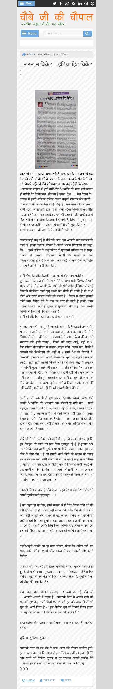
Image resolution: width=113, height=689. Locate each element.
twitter (54, 3)
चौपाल (68, 680)
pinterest (92, 3)
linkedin (80, 3)
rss (73, 3)
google (67, 3)
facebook (60, 3)
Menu (29, 3)
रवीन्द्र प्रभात (49, 680)
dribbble (86, 3)
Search (87, 34)
